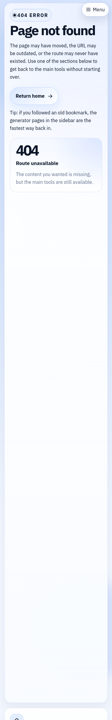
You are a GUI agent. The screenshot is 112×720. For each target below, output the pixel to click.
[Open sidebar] (95, 9)
